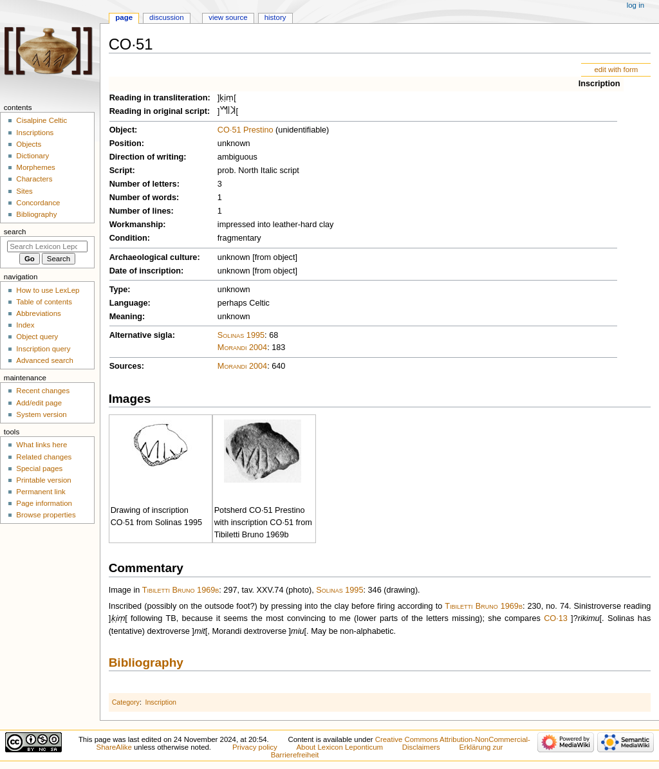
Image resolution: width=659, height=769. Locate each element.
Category (126, 702)
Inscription (599, 83)
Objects (28, 144)
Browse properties (45, 515)
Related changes (43, 457)
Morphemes (35, 167)
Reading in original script (158, 111)
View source (228, 17)
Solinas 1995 (241, 335)
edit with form (616, 69)
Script (121, 170)
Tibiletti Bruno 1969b (180, 590)
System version (41, 414)
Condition (128, 238)
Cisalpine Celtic (41, 120)
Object (122, 129)
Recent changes (43, 390)
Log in (635, 5)
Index (25, 325)
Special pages (39, 468)
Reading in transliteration (158, 97)
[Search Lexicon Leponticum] (47, 246)
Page (124, 17)
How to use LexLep (47, 290)
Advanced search (44, 360)
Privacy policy (254, 747)
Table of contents (44, 302)
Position (125, 143)
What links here (41, 445)
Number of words (142, 197)
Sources (125, 366)
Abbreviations (38, 313)
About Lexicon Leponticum (339, 747)
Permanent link (40, 492)
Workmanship (136, 224)
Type (118, 289)
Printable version (43, 480)
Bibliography (146, 662)
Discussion (166, 17)
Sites (24, 191)
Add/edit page (39, 403)
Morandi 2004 (242, 347)
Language (128, 303)
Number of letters (143, 184)
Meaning (125, 316)
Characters (34, 179)
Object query (37, 336)
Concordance (38, 203)
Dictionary (32, 156)
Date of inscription (145, 270)
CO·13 (556, 618)
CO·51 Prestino (246, 129)
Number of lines (140, 211)
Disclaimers (421, 747)
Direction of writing (146, 157)
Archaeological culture (153, 257)
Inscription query (43, 349)
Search (15, 232)
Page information (44, 503)
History (275, 17)
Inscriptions (34, 132)
